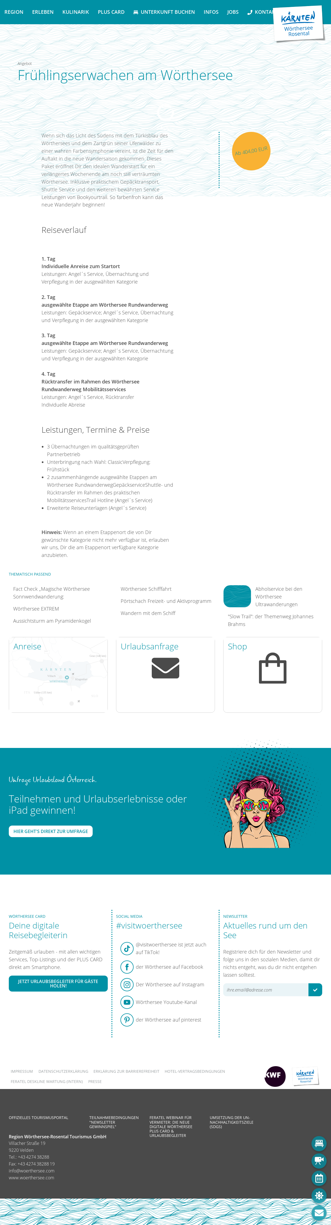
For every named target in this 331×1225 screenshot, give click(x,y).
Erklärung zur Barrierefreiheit (126, 1071)
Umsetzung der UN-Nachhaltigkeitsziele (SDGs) (231, 1122)
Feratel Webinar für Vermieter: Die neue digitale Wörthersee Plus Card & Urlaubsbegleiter (171, 1126)
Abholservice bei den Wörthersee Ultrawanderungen (278, 597)
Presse (95, 1081)
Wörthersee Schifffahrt (146, 589)
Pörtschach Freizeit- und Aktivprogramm (166, 601)
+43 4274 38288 (33, 1157)
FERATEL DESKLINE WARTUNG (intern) (47, 1081)
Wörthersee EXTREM (36, 608)
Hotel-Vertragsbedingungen (195, 1071)
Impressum (22, 1071)
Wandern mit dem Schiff (148, 613)
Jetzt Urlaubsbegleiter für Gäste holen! (58, 983)
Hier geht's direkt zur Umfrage (50, 831)
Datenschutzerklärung (63, 1071)
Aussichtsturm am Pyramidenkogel (52, 620)
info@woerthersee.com (31, 1171)
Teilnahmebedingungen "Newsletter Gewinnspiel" (114, 1122)
